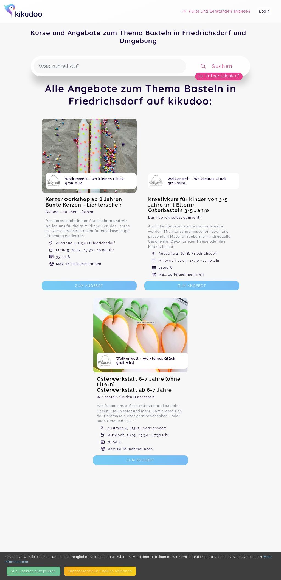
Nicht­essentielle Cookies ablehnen (100, 571)
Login (264, 11)
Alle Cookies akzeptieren (33, 571)
